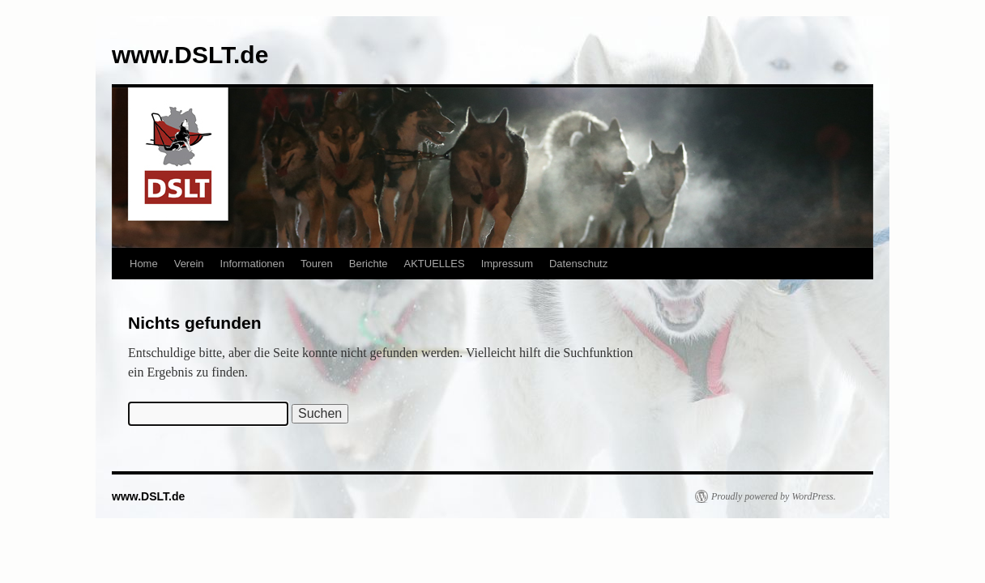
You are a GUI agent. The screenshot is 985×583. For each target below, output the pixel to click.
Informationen (252, 263)
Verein (189, 263)
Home (144, 263)
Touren (317, 263)
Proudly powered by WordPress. (773, 496)
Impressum (507, 263)
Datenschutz (578, 263)
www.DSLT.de (190, 54)
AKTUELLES (434, 263)
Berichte (368, 263)
